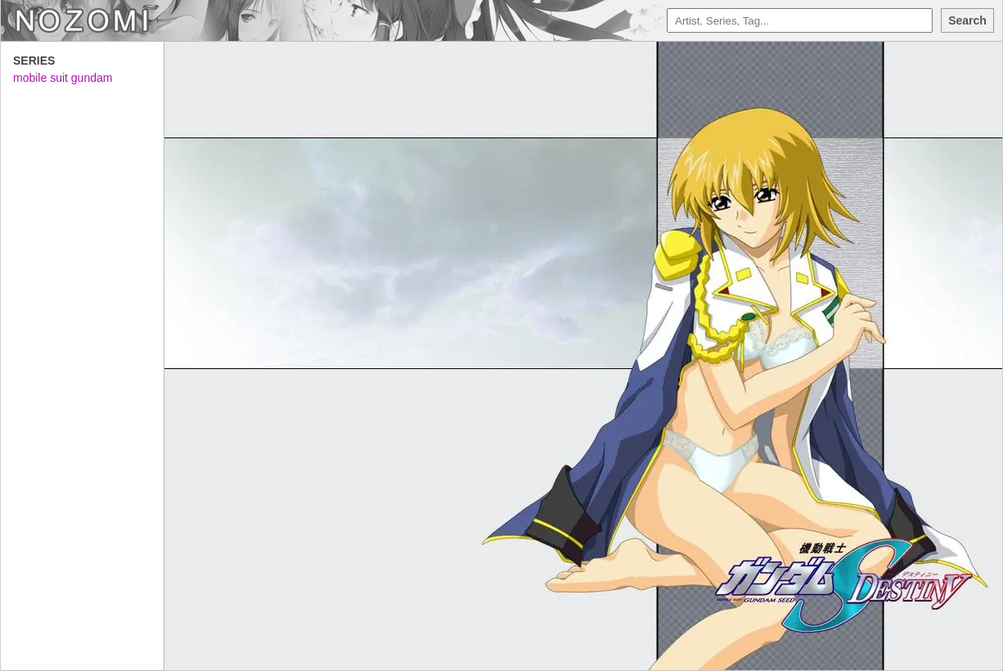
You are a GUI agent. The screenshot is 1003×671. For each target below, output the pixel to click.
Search (967, 20)
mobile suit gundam (62, 77)
